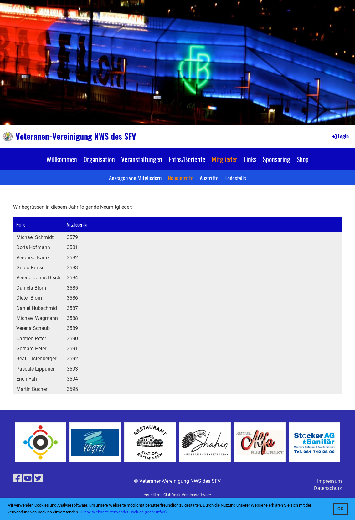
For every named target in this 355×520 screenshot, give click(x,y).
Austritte (209, 177)
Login (340, 136)
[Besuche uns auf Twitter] (38, 478)
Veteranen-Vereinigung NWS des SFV (76, 136)
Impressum (329, 481)
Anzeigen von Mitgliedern (135, 177)
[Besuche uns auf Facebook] (17, 478)
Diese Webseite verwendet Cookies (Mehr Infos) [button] (124, 512)
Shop (302, 159)
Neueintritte (180, 177)
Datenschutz (328, 488)
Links (250, 159)
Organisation (99, 159)
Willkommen (61, 159)
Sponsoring (276, 159)
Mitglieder (224, 159)
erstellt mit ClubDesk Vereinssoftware (177, 494)
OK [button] (340, 509)
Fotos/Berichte (186, 159)
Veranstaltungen (141, 159)
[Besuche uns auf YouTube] (27, 478)
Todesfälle (235, 177)
